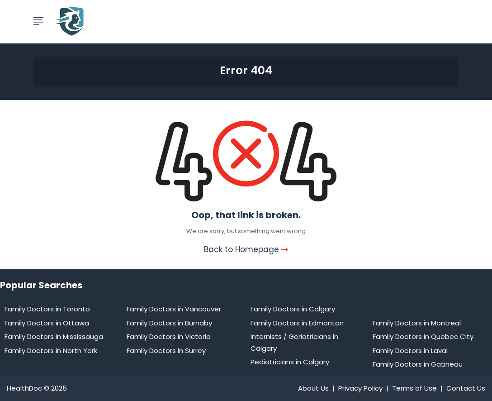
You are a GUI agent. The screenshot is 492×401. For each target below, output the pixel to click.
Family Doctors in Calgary (293, 309)
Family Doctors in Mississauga (54, 336)
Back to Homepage (246, 249)
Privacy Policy (360, 388)
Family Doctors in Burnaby (169, 323)
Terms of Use (414, 388)
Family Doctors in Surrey (166, 350)
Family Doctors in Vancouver (174, 309)
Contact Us (465, 388)
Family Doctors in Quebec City (423, 336)
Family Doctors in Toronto (47, 309)
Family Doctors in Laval (410, 350)
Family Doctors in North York (51, 350)
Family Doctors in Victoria (169, 336)
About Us (313, 388)
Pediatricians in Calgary (290, 362)
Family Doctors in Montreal (417, 323)
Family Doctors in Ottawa (47, 323)
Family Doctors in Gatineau (418, 364)
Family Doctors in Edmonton (297, 323)
